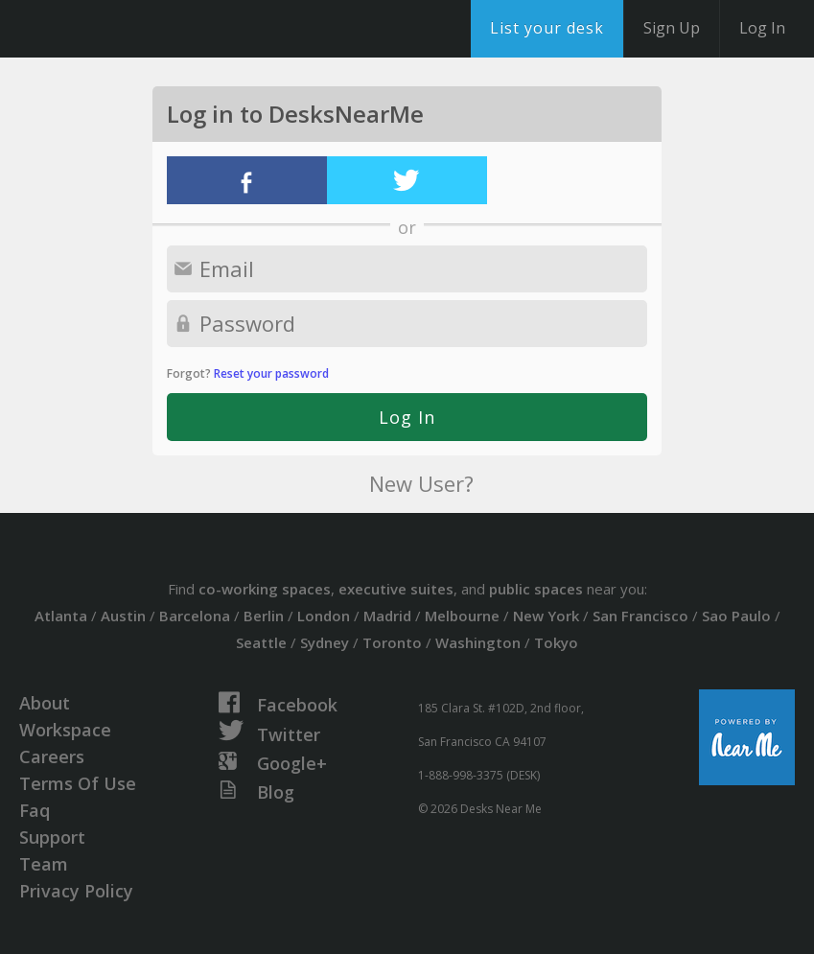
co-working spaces (264, 588)
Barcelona (194, 615)
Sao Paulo (736, 615)
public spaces (536, 588)
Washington (478, 642)
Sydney (324, 642)
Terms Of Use (77, 783)
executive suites (396, 588)
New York (546, 615)
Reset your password (271, 373)
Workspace (65, 729)
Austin (123, 615)
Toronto (392, 642)
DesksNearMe (133, 28)
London (323, 615)
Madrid (387, 615)
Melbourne (462, 615)
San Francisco (640, 615)
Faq (34, 810)
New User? (421, 483)
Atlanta (61, 615)
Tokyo (556, 642)
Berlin (264, 615)
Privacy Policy (76, 890)
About (44, 702)
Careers (51, 756)
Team (43, 863)
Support (52, 837)
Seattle (261, 642)
